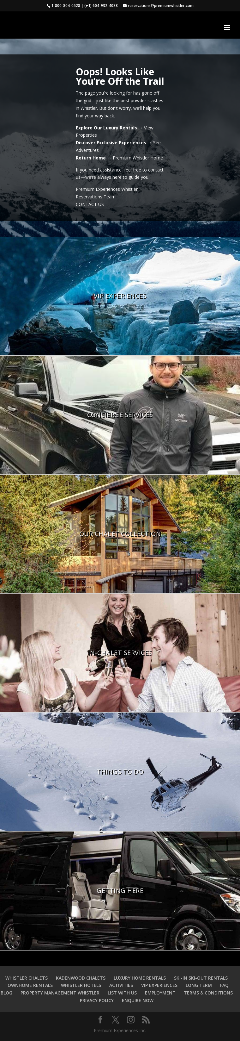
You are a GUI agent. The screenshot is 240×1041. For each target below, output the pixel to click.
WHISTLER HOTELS (81, 985)
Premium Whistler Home (138, 158)
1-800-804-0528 (65, 5)
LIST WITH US (122, 993)
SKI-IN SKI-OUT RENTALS (201, 978)
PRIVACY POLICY (97, 1000)
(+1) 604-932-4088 (101, 5)
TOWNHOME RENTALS (28, 985)
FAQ (224, 985)
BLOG (6, 993)
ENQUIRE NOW (137, 1000)
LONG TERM (199, 985)
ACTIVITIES (121, 985)
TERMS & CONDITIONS (208, 993)
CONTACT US (90, 204)
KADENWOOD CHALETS (80, 978)
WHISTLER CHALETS (26, 978)
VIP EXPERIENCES (159, 985)
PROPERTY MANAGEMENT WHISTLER (60, 993)
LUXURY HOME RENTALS (140, 978)
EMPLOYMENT (160, 993)
